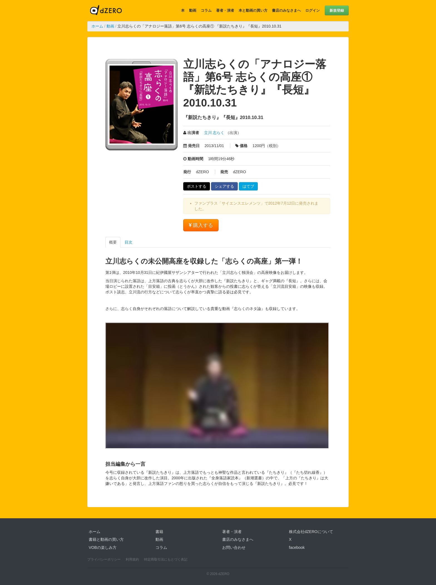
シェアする (224, 186)
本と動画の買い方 (253, 10)
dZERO (106, 10)
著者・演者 (225, 10)
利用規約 (132, 559)
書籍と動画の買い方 (106, 539)
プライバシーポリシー (104, 559)
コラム (206, 10)
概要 (113, 242)
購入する (201, 225)
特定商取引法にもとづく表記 (165, 559)
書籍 (159, 531)
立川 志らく (214, 132)
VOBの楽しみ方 (103, 547)
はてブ (248, 186)
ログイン (312, 10)
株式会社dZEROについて (311, 531)
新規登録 (337, 10)
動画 (192, 10)
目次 (128, 242)
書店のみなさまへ (286, 10)
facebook (297, 547)
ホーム (97, 26)
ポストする (196, 186)
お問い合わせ (234, 547)
